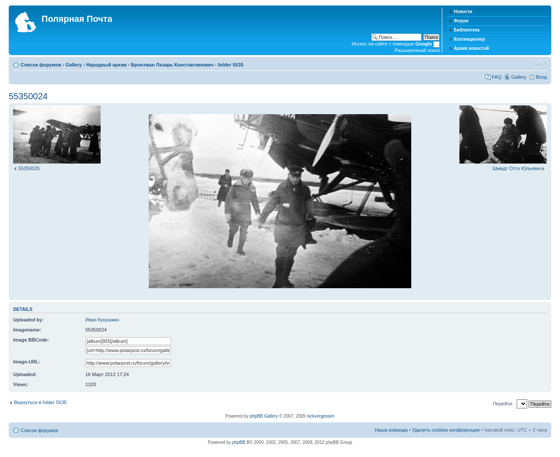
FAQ (496, 77)
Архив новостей (471, 48)
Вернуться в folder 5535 (40, 402)
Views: (20, 384)
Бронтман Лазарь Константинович (172, 64)
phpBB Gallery (264, 416)
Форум (461, 20)
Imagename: (27, 329)
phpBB (238, 442)
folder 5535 (230, 64)
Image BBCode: (31, 339)
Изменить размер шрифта (540, 63)
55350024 (28, 96)
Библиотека (467, 30)
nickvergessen (321, 416)
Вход (541, 77)
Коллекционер (469, 39)
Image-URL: (26, 361)
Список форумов (41, 64)
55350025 (29, 168)
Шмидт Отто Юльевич (517, 168)
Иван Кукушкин (102, 319)
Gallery (74, 64)
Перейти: (503, 403)
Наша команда (390, 430)
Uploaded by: (28, 319)
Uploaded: (25, 374)
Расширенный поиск (417, 50)
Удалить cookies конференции (446, 430)
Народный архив (106, 64)
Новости (463, 11)
